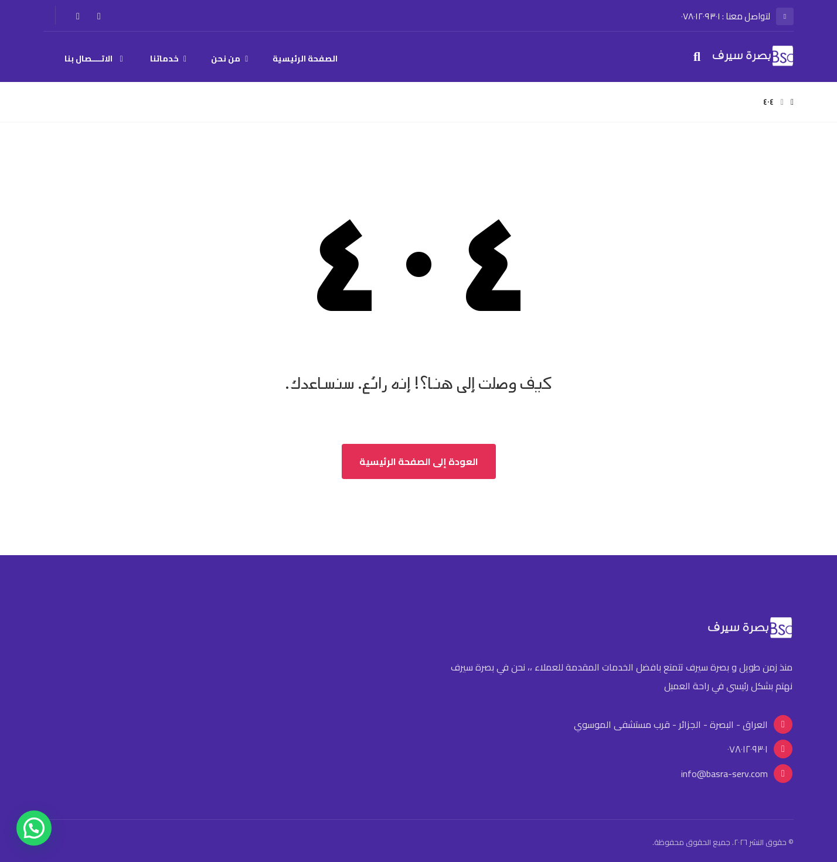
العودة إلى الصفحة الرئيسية (418, 461)
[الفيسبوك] (99, 15)
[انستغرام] (78, 15)
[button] (34, 828)
